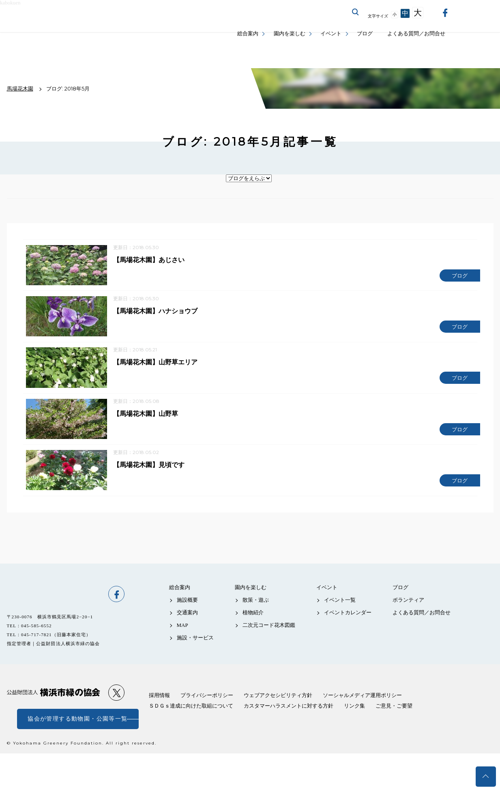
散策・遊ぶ (255, 609)
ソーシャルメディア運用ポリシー (362, 705)
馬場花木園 (53, 603)
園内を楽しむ (289, 33)
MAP (182, 635)
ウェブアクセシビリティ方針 (278, 705)
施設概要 (187, 609)
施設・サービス (195, 647)
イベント (330, 33)
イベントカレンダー (347, 622)
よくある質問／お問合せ (416, 33)
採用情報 (159, 705)
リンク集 (354, 715)
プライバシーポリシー (206, 705)
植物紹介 (253, 622)
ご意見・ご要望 (394, 715)
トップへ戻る (486, 776)
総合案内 (247, 33)
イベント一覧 (340, 609)
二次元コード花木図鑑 (268, 635)
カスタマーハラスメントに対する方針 (288, 715)
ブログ (365, 33)
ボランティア (408, 609)
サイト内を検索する (356, 12)
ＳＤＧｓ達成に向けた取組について (191, 715)
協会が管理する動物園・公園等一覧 (77, 728)
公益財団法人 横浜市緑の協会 (53, 702)
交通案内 (187, 622)
